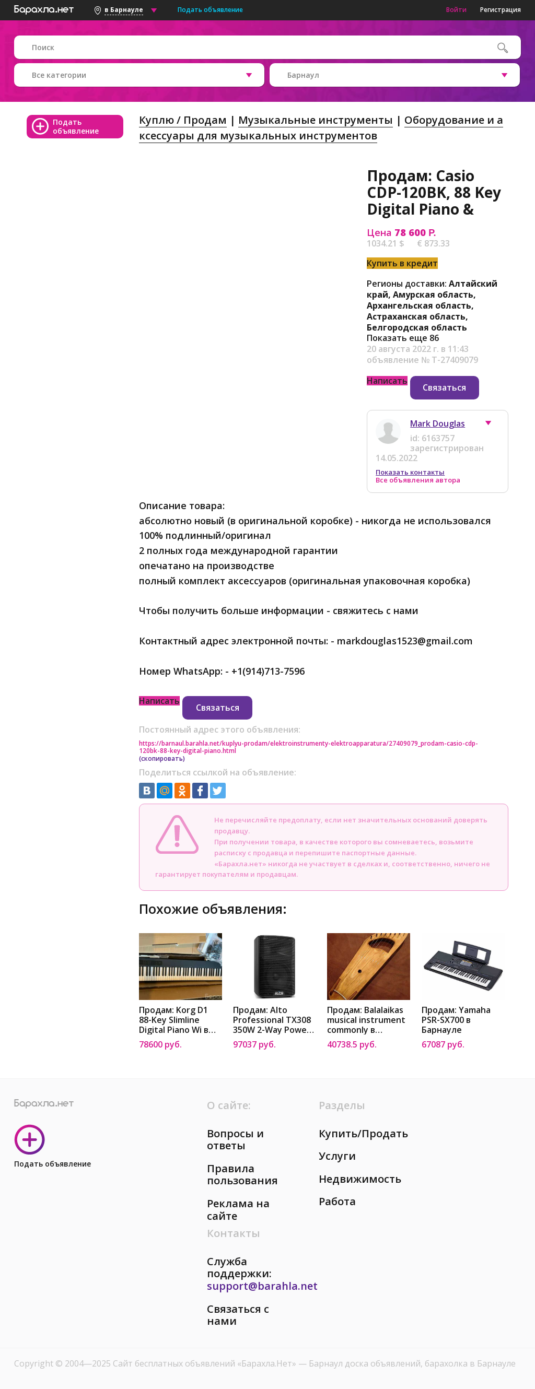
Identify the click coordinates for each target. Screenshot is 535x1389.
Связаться (444, 387)
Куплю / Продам (183, 120)
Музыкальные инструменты (315, 120)
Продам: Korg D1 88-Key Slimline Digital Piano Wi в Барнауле (173, 1020)
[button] (493, 425)
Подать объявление (210, 9)
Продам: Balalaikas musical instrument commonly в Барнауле (366, 1020)
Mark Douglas (437, 423)
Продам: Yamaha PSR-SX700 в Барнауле (456, 1020)
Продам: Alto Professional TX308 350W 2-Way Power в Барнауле (272, 1020)
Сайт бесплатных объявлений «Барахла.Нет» (205, 1363)
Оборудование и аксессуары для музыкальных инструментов (321, 128)
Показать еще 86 (403, 338)
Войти (456, 9)
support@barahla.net (262, 1286)
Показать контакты (410, 472)
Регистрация (500, 9)
